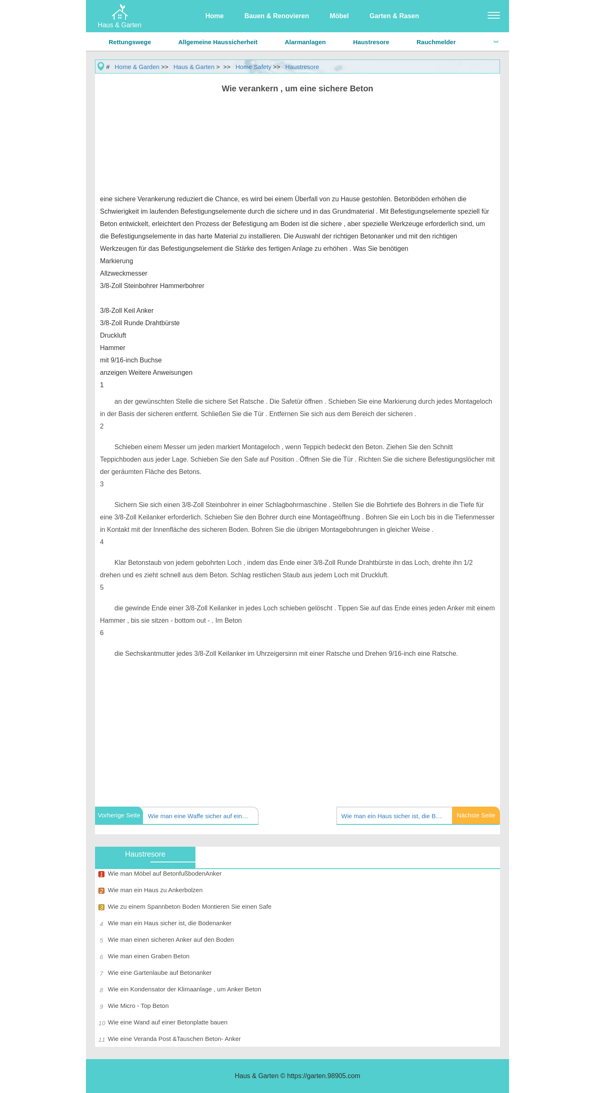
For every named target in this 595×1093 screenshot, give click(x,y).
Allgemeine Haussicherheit (218, 41)
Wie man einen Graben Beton (149, 956)
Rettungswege (130, 41)
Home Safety (253, 66)
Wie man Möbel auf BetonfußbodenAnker (164, 873)
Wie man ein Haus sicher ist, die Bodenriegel (393, 815)
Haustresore (371, 41)
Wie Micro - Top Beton (138, 1005)
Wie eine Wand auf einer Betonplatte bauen (168, 1022)
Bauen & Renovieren (276, 15)
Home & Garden (137, 66)
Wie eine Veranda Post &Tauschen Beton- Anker (174, 1038)
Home (214, 15)
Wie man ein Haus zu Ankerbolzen (155, 889)
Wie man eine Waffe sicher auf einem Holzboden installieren (199, 815)
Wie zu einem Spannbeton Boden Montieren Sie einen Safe (189, 906)
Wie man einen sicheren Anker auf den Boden (171, 939)
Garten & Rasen (394, 15)
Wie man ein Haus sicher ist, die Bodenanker (169, 922)
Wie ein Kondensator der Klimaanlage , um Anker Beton (184, 989)
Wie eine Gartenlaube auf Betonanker (160, 972)
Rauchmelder (436, 41)
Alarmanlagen (305, 41)
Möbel (339, 15)
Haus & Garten (194, 66)
